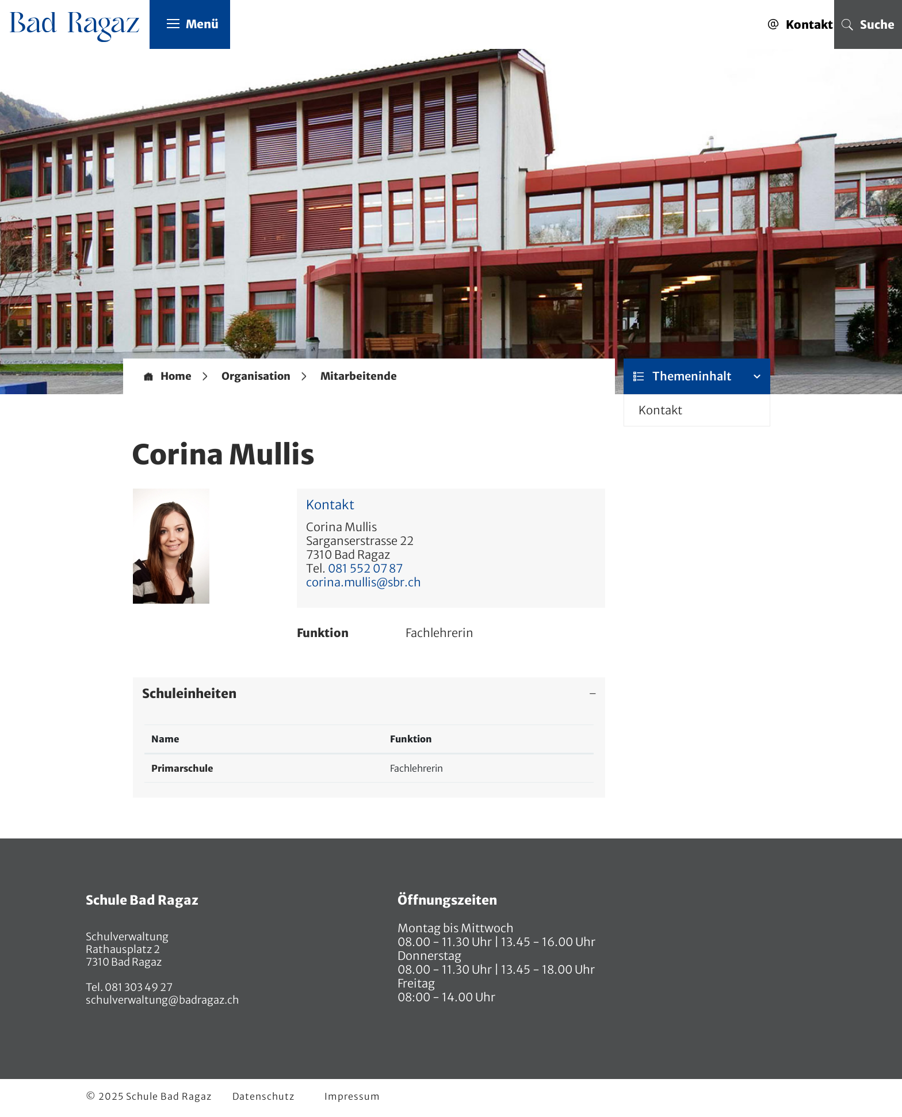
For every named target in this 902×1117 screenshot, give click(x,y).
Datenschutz (263, 1096)
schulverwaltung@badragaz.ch (162, 1000)
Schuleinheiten (189, 693)
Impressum (352, 1096)
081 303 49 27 (138, 987)
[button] (256, 376)
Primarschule (182, 768)
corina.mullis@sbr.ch (363, 582)
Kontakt (660, 410)
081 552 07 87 (365, 568)
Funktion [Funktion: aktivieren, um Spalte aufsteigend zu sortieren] (411, 739)
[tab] (369, 693)
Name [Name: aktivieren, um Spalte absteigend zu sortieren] (165, 739)
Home (176, 376)
